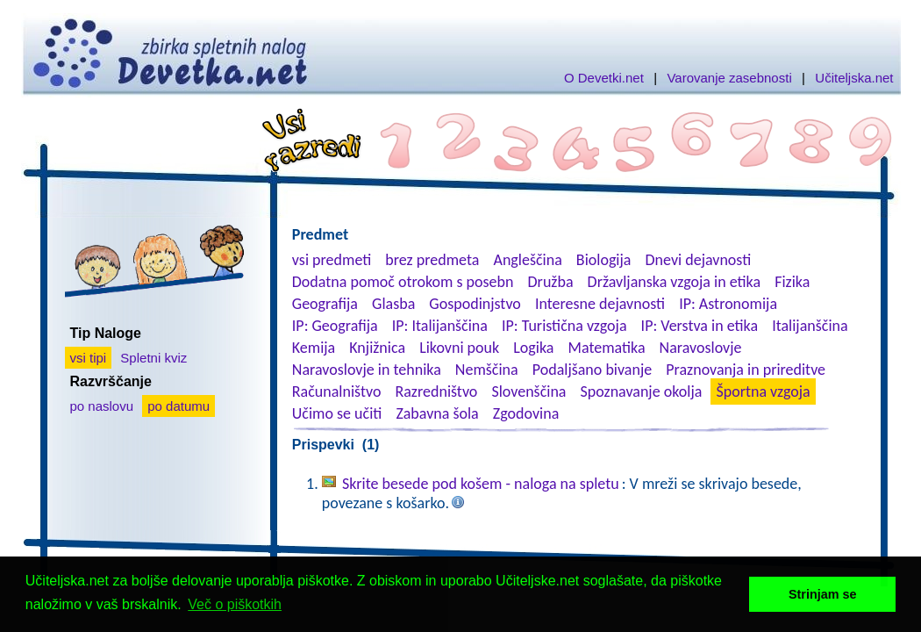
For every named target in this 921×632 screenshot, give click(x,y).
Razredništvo (436, 391)
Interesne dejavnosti (600, 303)
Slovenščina (528, 391)
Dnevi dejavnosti (699, 259)
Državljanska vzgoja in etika (674, 281)
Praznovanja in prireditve (745, 369)
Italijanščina (809, 325)
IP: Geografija (335, 325)
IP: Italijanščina (440, 325)
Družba (551, 281)
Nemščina (486, 369)
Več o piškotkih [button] (235, 604)
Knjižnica (377, 347)
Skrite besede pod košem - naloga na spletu (480, 483)
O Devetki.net (604, 77)
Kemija (313, 347)
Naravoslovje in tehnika (366, 369)
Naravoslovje (701, 347)
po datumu (178, 406)
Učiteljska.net (854, 77)
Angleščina (527, 259)
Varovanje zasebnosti (729, 77)
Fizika (792, 281)
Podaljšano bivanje (592, 369)
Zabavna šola (437, 413)
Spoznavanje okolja (642, 391)
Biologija (604, 259)
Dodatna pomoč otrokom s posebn (403, 281)
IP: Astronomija (728, 303)
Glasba (393, 303)
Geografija (325, 303)
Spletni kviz (153, 357)
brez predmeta (432, 259)
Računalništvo (337, 391)
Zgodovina (526, 413)
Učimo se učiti (337, 413)
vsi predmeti (331, 259)
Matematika (607, 347)
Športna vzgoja (763, 391)
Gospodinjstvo (475, 303)
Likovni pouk (459, 347)
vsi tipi (88, 357)
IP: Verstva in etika (699, 325)
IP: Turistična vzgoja (564, 325)
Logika (533, 347)
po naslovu (102, 406)
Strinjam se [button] (823, 594)
